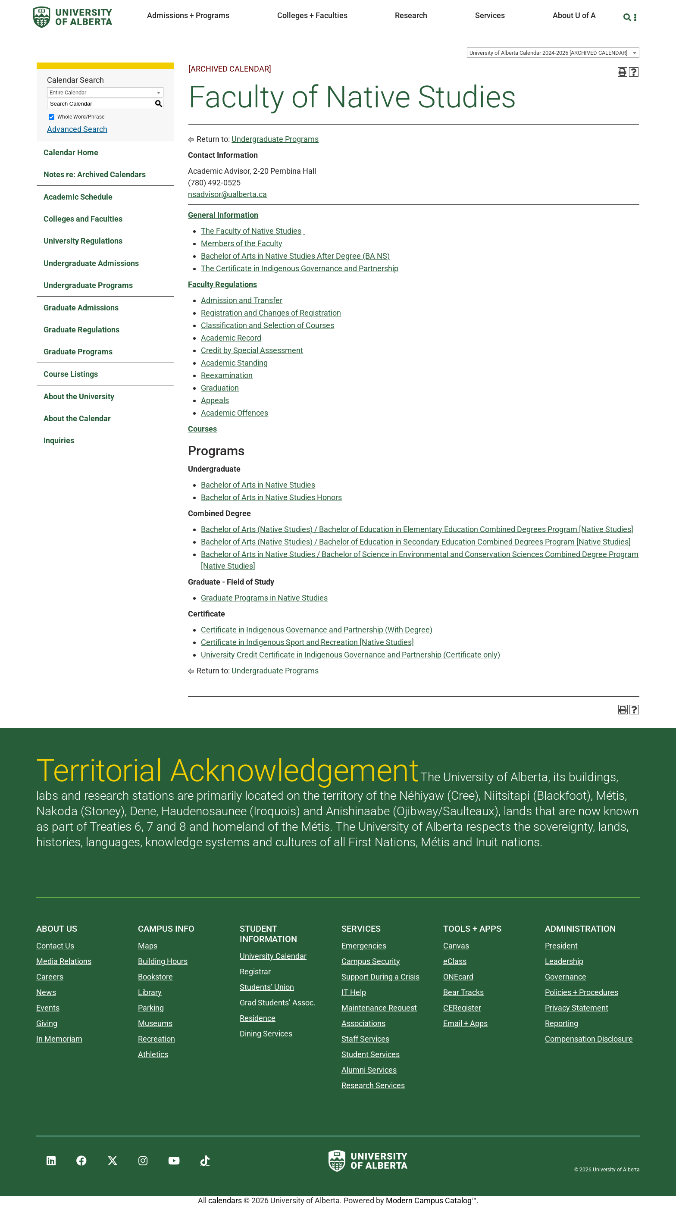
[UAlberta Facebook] (81, 1161)
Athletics (153, 1054)
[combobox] (553, 52)
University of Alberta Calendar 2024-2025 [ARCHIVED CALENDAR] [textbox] (548, 53)
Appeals (215, 400)
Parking (151, 1007)
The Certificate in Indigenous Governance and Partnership (299, 268)
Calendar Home (71, 152)
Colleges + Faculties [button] (312, 15)
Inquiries (59, 440)
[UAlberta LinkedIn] (51, 1161)
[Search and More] (628, 17)
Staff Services (365, 1038)
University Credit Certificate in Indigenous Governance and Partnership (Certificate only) (350, 654)
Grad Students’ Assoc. (278, 1002)
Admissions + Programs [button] (188, 15)
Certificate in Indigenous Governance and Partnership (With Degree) (316, 629)
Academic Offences (234, 412)
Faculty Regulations (222, 284)
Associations (363, 1023)
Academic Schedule (78, 196)
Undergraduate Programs (88, 285)
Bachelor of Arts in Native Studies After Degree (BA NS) (295, 255)
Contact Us (55, 945)
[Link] (304, 230)
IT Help (353, 992)
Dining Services (266, 1033)
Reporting (561, 1023)
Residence (257, 1018)
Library (150, 992)
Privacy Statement (576, 1007)
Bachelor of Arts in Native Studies (258, 484)
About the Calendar (77, 418)
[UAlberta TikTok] (205, 1161)
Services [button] (490, 15)
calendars (225, 1200)
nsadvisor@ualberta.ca (227, 194)
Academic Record (231, 337)
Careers (49, 976)
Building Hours (163, 961)
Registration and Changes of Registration (271, 312)
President (561, 945)
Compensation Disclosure (589, 1038)
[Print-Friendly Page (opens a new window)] (622, 72)
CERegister (462, 1007)
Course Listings (71, 374)
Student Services (370, 1054)
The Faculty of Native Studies (251, 230)
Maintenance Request (379, 1007)
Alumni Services (369, 1069)
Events (47, 1007)
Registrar (255, 971)
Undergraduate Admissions (91, 263)
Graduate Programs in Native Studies (264, 597)
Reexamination (227, 375)
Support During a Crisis (380, 976)
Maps (147, 945)
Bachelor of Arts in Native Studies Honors (271, 497)
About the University (79, 396)
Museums (155, 1023)
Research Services (373, 1085)
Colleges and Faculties (83, 218)
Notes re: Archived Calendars (95, 174)
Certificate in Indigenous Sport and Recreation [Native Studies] (307, 642)
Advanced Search (77, 129)
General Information (223, 214)
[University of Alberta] (72, 17)
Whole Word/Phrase (80, 117)
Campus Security (370, 961)
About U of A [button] (574, 15)
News (46, 992)
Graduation (220, 387)
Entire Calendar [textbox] (68, 92)
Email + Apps (465, 1023)
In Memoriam (59, 1038)
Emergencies (363, 945)
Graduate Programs (78, 351)
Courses (202, 428)
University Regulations (83, 240)
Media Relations (63, 961)
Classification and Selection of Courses (267, 325)
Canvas (456, 945)
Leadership (564, 961)
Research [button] (411, 15)
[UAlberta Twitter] (112, 1161)
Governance (565, 976)
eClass (454, 961)
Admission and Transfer (241, 300)
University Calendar (273, 956)
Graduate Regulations (81, 329)
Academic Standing (234, 362)
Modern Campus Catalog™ (431, 1200)
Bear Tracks (463, 992)
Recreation (156, 1038)
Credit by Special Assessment (252, 350)
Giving (46, 1023)
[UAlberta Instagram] (143, 1161)
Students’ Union (267, 987)
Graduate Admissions (81, 307)
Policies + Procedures (581, 992)
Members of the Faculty (241, 243)
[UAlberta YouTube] (174, 1161)
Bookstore (155, 976)
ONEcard (458, 976)
